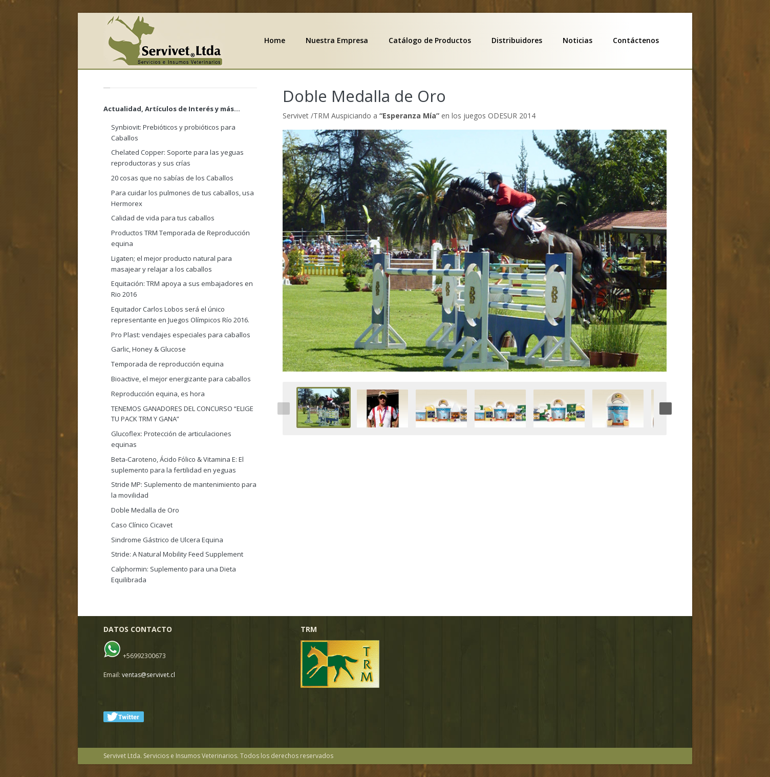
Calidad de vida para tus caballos (163, 217)
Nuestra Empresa (337, 40)
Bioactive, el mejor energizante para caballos (181, 378)
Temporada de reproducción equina (167, 364)
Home (274, 40)
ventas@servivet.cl (148, 674)
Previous (283, 408)
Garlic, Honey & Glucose (148, 349)
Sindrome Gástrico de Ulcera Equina (167, 539)
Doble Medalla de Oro (364, 96)
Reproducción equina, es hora (158, 393)
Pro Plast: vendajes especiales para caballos (180, 334)
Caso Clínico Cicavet (142, 524)
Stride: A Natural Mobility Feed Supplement (177, 554)
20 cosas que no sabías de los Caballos (172, 177)
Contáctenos (636, 40)
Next (665, 408)
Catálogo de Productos (430, 40)
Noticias (577, 40)
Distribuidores (516, 40)
